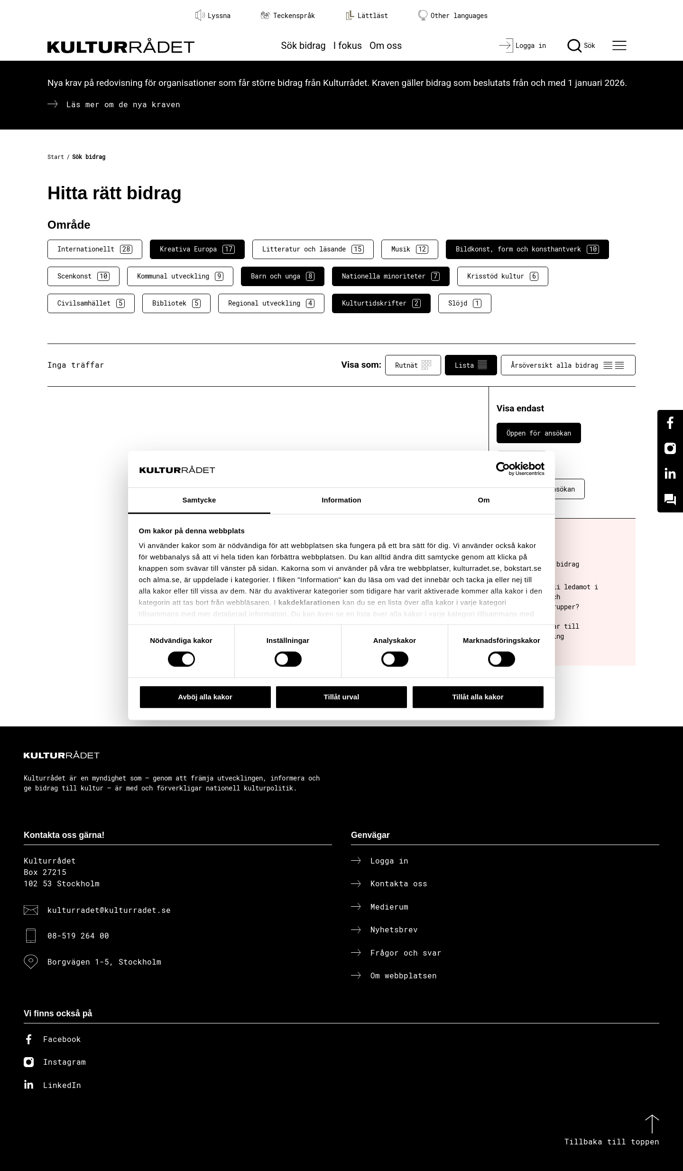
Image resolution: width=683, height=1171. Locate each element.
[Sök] (581, 45)
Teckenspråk (288, 15)
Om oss (385, 45)
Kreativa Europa (197, 249)
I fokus (347, 45)
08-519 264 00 (78, 935)
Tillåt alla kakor (477, 697)
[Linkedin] (670, 474)
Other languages (453, 15)
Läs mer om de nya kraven (123, 104)
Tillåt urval (342, 697)
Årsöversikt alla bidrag (568, 365)
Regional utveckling (271, 303)
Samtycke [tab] (199, 500)
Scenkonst (83, 276)
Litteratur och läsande (313, 249)
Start (55, 156)
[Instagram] (670, 448)
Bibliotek (176, 303)
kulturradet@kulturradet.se (109, 910)
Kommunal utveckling (180, 276)
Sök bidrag (303, 45)
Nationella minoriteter (391, 276)
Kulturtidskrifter (381, 303)
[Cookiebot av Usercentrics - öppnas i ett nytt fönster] (503, 469)
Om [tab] (483, 500)
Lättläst (366, 15)
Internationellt (94, 249)
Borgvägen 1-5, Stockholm (104, 962)
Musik (409, 249)
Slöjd (464, 303)
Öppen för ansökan (539, 432)
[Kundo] (670, 499)
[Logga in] (522, 45)
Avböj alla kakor (205, 697)
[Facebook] (670, 423)
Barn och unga (282, 276)
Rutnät (413, 365)
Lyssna (213, 15)
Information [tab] (341, 500)
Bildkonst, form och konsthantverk (527, 249)
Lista (471, 365)
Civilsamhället (91, 303)
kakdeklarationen (309, 603)
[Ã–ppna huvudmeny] (621, 45)
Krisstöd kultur (502, 276)
